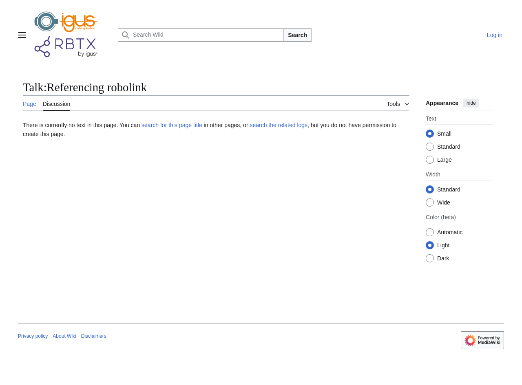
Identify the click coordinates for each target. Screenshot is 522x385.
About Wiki (64, 336)
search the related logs (278, 125)
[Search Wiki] (200, 35)
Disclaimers (93, 336)
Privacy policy (33, 336)
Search (297, 35)
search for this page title (172, 125)
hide (471, 103)
